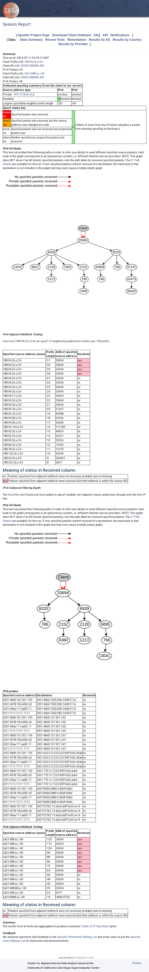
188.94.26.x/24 (33, 61)
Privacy (136, 963)
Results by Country (127, 39)
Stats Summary (31, 39)
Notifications (120, 35)
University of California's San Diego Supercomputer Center (63, 967)
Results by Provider (73, 44)
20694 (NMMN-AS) (32, 65)
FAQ (97, 35)
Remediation (76, 39)
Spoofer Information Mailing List (77, 937)
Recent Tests (55, 39)
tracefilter (14, 494)
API (105, 35)
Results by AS (99, 39)
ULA (31, 94)
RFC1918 (20, 94)
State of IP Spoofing (94, 926)
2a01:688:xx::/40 (34, 73)
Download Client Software (71, 35)
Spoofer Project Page (34, 35)
